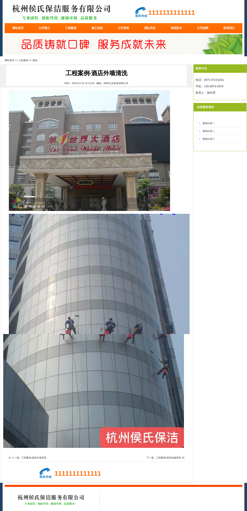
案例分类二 (209, 131)
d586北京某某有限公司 (116, 83)
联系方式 (201, 68)
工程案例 (70, 28)
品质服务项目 (205, 107)
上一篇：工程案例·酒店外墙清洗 (29, 457)
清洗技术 (176, 28)
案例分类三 (209, 139)
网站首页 (18, 28)
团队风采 (150, 28)
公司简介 (44, 28)
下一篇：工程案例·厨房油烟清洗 (163, 457)
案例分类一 (209, 123)
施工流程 (97, 28)
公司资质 (123, 28)
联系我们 (229, 28)
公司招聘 (202, 28)
